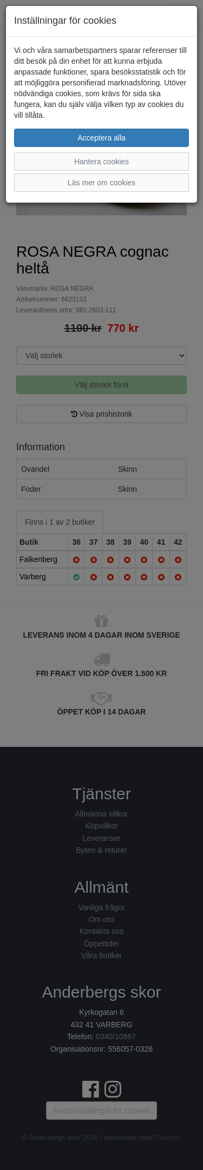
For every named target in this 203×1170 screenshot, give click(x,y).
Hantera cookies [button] (101, 161)
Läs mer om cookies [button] (101, 182)
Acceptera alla (101, 137)
